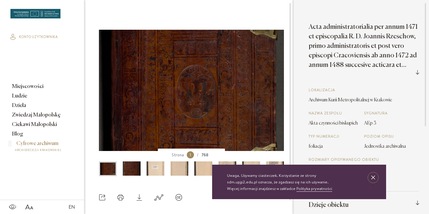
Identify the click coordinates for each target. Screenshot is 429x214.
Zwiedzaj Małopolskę (36, 115)
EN (72, 206)
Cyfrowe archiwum (38, 147)
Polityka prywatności (314, 188)
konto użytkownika (34, 37)
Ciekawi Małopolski (34, 124)
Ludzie (19, 96)
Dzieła (18, 105)
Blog (17, 134)
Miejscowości (27, 86)
